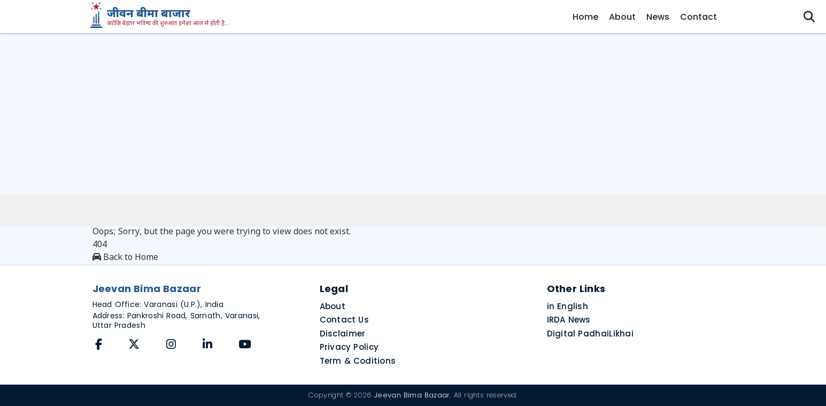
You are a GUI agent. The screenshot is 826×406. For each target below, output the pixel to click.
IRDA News (569, 319)
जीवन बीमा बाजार (148, 14)
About (622, 17)
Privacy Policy (349, 347)
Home (585, 17)
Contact (698, 17)
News (657, 17)
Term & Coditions (358, 360)
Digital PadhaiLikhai (590, 333)
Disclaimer (343, 333)
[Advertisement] (413, 114)
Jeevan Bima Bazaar (412, 395)
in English (568, 306)
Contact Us (344, 319)
